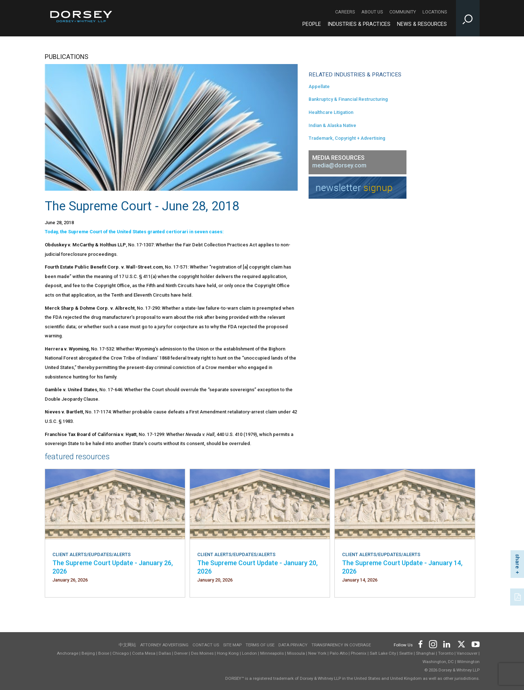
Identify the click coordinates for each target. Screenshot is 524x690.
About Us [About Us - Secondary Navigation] (372, 12)
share (517, 561)
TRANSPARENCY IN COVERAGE (341, 644)
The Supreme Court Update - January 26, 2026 (112, 567)
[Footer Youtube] (474, 643)
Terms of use (260, 644)
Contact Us (205, 644)
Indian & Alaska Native (332, 125)
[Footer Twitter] (461, 643)
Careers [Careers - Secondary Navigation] (345, 12)
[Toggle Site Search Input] (468, 18)
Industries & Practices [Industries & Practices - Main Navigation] (359, 24)
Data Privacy (292, 644)
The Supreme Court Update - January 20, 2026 (257, 567)
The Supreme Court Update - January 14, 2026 (402, 567)
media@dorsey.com (339, 165)
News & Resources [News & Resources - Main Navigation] (422, 24)
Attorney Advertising (164, 644)
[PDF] (518, 596)
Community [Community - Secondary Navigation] (402, 12)
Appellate (319, 86)
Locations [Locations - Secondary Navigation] (434, 12)
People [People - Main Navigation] (311, 24)
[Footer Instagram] (432, 643)
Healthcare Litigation (331, 112)
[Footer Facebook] (420, 643)
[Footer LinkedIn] (447, 643)
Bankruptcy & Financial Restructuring (348, 99)
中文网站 (127, 644)
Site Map (232, 644)
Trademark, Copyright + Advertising (347, 138)
